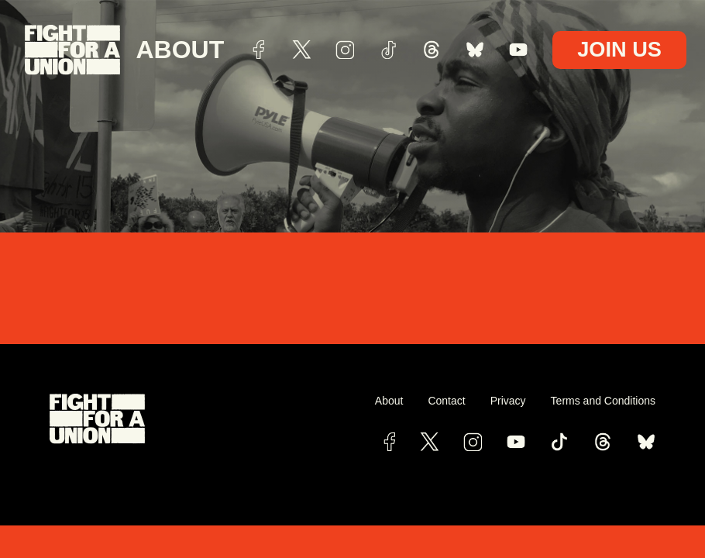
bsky (475, 49)
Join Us (619, 49)
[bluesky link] (646, 441)
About (180, 50)
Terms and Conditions (603, 400)
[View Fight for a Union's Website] (201, 419)
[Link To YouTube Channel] (516, 441)
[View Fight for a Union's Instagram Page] (472, 441)
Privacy (508, 400)
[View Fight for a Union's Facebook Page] (389, 441)
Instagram (344, 49)
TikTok (388, 49)
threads (431, 49)
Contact (446, 400)
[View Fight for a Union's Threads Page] (602, 441)
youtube (518, 49)
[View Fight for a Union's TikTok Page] (559, 441)
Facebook (258, 49)
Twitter (301, 49)
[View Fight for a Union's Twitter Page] (429, 441)
